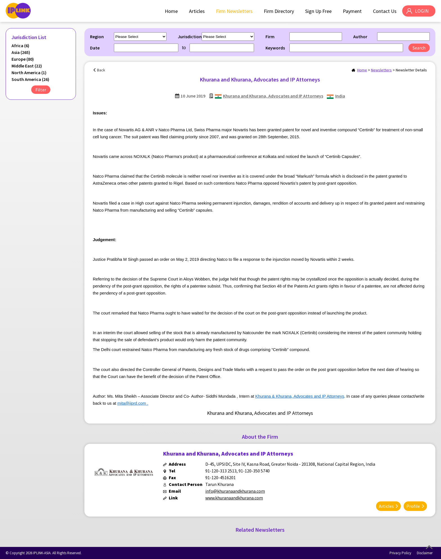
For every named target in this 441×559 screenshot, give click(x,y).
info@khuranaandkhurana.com (235, 491)
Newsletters (381, 70)
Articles (196, 11)
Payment (352, 11)
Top (429, 547)
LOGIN (421, 11)
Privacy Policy (400, 552)
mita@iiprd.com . (132, 403)
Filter (40, 89)
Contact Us (384, 11)
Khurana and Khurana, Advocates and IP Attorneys (273, 96)
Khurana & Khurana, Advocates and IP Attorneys (299, 396)
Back (101, 70)
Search (419, 48)
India (340, 96)
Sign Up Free (318, 11)
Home (171, 11)
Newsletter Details (411, 70)
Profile (413, 506)
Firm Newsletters (234, 11)
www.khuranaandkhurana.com (234, 498)
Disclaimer (425, 552)
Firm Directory (279, 11)
